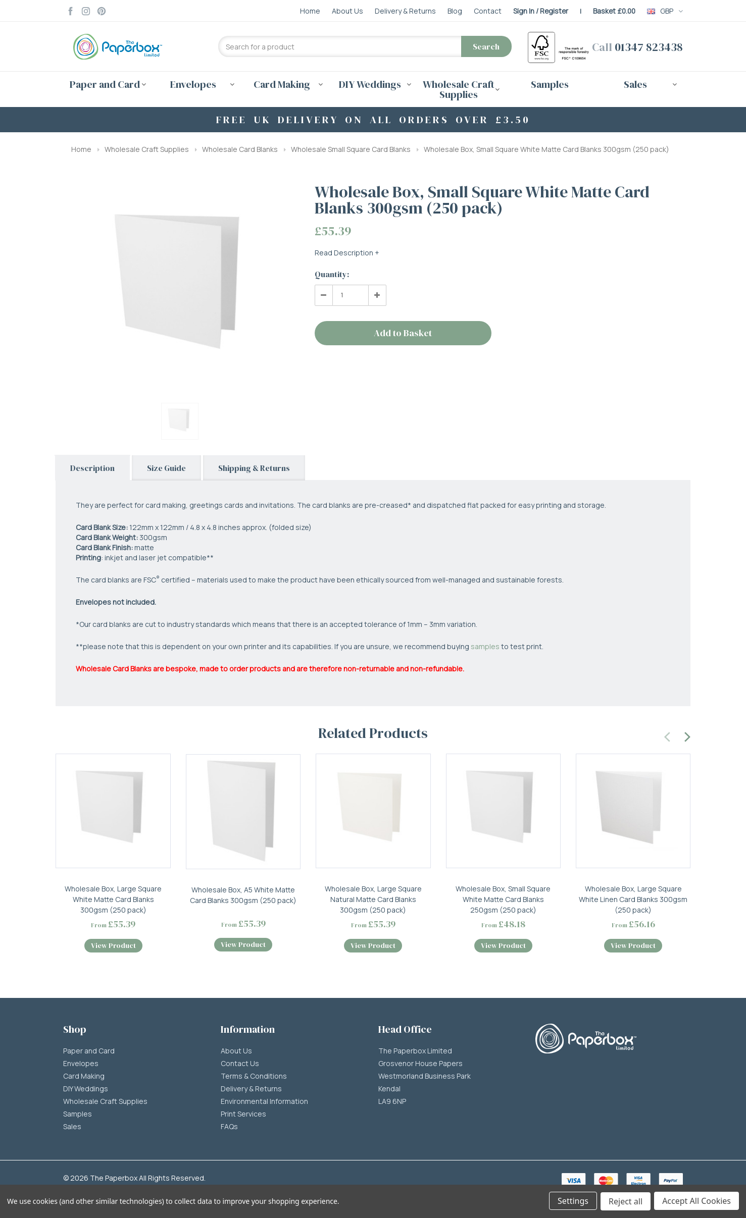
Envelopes (80, 1065)
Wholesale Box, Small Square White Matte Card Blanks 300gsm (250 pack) (546, 149)
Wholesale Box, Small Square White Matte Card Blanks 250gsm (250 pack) (503, 899)
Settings (572, 1201)
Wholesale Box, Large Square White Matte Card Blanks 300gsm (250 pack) (113, 899)
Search (486, 46)
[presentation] (667, 735)
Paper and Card (89, 1052)
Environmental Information (264, 1103)
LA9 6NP (392, 1103)
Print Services (243, 1116)
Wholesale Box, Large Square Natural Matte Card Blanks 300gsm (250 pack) (373, 899)
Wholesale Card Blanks (240, 149)
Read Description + (347, 252)
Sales (72, 1128)
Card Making (84, 1078)
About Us (236, 1052)
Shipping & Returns (254, 467)
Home (81, 149)
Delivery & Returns (251, 1090)
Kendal (389, 1090)
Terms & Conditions (254, 1078)
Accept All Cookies (696, 1201)
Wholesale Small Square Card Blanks (351, 149)
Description (92, 467)
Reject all (625, 1201)
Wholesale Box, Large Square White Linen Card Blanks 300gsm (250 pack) (633, 899)
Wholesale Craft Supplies (147, 149)
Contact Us (240, 1065)
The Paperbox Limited (415, 1052)
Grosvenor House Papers (420, 1065)
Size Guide (166, 467)
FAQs (229, 1128)
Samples (550, 84)
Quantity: (332, 274)
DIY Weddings (85, 1090)
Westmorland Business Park (424, 1078)
